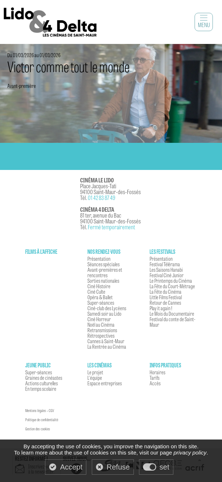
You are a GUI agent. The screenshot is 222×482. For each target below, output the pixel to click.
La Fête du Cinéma (165, 291)
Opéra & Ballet (100, 297)
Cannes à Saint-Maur (105, 341)
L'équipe (94, 377)
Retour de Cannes (165, 302)
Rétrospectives (100, 335)
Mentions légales (35, 410)
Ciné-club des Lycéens (106, 308)
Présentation (98, 258)
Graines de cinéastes (43, 377)
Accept (71, 467)
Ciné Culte (96, 291)
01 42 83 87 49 (101, 197)
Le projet (95, 372)
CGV (51, 410)
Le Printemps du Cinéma (171, 280)
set (164, 467)
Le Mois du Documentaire (172, 313)
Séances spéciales (103, 264)
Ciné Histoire (98, 286)
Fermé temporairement (111, 227)
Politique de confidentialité (41, 419)
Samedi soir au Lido (104, 313)
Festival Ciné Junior (167, 275)
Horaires (157, 372)
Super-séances (100, 302)
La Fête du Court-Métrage (172, 286)
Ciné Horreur (99, 319)
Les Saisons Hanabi (166, 269)
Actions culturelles (41, 383)
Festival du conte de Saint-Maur (172, 321)
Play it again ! (161, 308)
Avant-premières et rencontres (104, 272)
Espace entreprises (104, 383)
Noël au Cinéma (100, 324)
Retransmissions (102, 330)
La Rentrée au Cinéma (106, 346)
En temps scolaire (40, 388)
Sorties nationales (103, 280)
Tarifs (154, 377)
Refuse (118, 467)
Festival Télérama (165, 264)
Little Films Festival (166, 297)
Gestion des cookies (37, 428)
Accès (155, 383)
